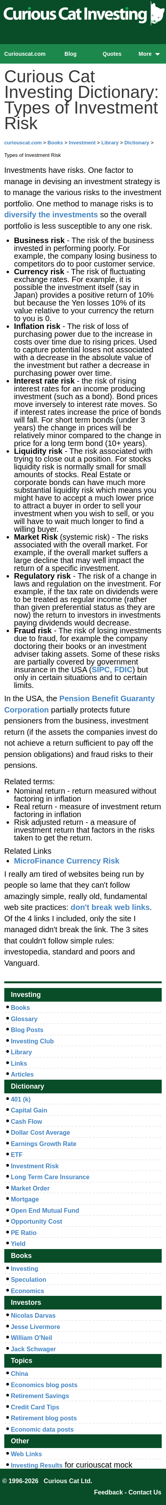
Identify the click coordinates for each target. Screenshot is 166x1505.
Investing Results (36, 1465)
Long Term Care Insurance (50, 1177)
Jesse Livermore (35, 1327)
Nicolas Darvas (33, 1315)
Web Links (26, 1454)
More (149, 54)
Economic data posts (42, 1429)
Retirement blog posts (44, 1418)
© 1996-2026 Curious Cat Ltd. (47, 1481)
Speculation (28, 1279)
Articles (22, 1074)
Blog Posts (27, 1030)
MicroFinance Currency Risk (67, 860)
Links (19, 1063)
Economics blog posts (44, 1385)
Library (110, 143)
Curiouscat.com (25, 54)
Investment (82, 143)
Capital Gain (29, 1110)
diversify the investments (51, 214)
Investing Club (32, 1041)
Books (55, 143)
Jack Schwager (33, 1349)
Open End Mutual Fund (45, 1210)
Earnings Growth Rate (44, 1144)
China (19, 1373)
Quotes (112, 54)
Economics (27, 1291)
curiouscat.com (23, 143)
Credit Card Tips (35, 1407)
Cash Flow (26, 1121)
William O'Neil (31, 1337)
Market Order (30, 1188)
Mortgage (25, 1199)
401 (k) (21, 1099)
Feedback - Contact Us (127, 1492)
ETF (17, 1154)
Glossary (24, 1019)
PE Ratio (24, 1233)
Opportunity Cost (36, 1221)
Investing (24, 1268)
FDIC (123, 669)
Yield (18, 1243)
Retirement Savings (40, 1396)
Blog (70, 54)
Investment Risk (35, 1166)
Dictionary (136, 143)
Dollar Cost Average (40, 1132)
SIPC (101, 669)
